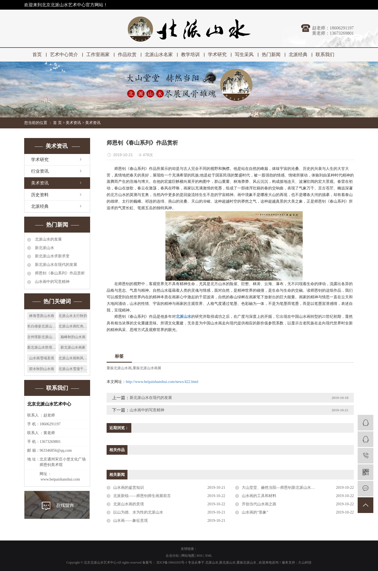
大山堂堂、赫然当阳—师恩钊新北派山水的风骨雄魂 (286, 488)
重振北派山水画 (119, 368)
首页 (37, 54)
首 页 (57, 123)
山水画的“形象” (255, 512)
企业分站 (172, 556)
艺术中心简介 (64, 54)
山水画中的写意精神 (52, 282)
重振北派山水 (246, 562)
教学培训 (190, 54)
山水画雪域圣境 (41, 358)
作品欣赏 (127, 54)
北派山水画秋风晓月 (73, 358)
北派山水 (211, 562)
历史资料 (40, 194)
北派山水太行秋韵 (73, 316)
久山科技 (305, 562)
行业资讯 (40, 171)
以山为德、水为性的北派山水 (138, 512)
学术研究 (217, 54)
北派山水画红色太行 (73, 326)
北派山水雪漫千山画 (73, 369)
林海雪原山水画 (41, 316)
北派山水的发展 (48, 239)
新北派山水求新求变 (52, 256)
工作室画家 (98, 54)
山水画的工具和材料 (259, 496)
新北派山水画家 (72, 347)
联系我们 (325, 54)
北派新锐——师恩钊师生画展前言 (142, 496)
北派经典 (298, 54)
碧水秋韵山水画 (41, 369)
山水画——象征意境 (130, 520)
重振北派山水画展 (147, 368)
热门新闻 (271, 54)
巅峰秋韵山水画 (72, 337)
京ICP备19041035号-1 (171, 562)
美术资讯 (73, 123)
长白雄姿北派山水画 (41, 326)
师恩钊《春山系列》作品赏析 (59, 273)
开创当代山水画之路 (259, 504)
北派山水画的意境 (128, 504)
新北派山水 (44, 248)
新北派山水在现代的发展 (55, 265)
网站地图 (188, 556)
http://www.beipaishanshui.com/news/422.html (162, 382)
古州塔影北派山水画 (41, 337)
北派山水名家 (159, 54)
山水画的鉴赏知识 (128, 488)
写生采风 (244, 54)
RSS (199, 556)
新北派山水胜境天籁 (41, 347)
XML (208, 556)
